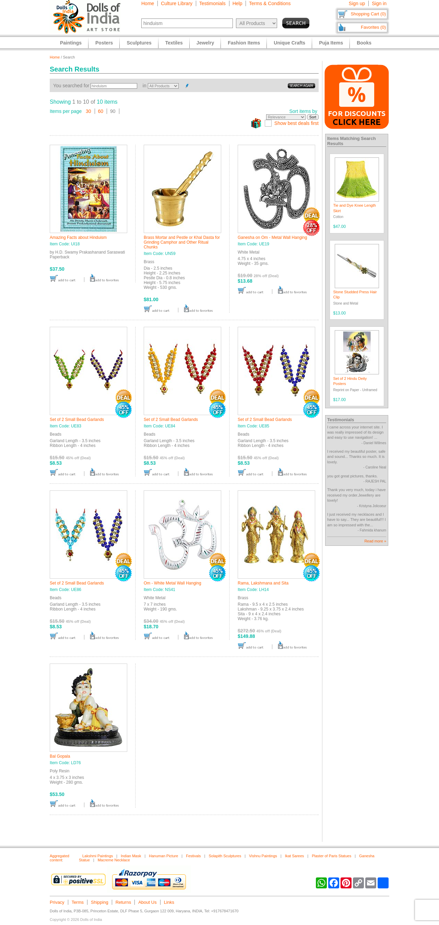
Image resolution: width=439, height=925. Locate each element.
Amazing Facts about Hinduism (78, 237)
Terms (78, 902)
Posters (104, 43)
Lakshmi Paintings (97, 856)
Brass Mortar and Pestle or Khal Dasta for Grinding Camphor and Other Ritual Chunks (182, 242)
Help (237, 3)
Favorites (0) (373, 27)
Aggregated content (59, 858)
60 (101, 111)
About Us (147, 902)
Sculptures (139, 43)
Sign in (379, 3)
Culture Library (176, 3)
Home (147, 3)
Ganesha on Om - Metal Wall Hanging (272, 237)
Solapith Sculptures (225, 856)
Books (364, 43)
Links (169, 902)
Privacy (57, 902)
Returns (123, 902)
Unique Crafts (289, 43)
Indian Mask (131, 856)
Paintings (71, 43)
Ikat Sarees (294, 856)
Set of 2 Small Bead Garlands (77, 419)
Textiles (174, 43)
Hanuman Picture (163, 856)
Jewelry (205, 43)
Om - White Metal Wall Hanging (172, 583)
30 (88, 111)
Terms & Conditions (269, 3)
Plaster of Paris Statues (331, 856)
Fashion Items (244, 43)
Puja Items (331, 43)
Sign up (357, 3)
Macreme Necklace (114, 860)
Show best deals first (296, 123)
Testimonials (212, 3)
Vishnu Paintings (263, 856)
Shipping (99, 902)
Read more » (375, 541)
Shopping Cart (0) (368, 13)
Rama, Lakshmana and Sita (263, 583)
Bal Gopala (60, 756)
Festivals (193, 856)
